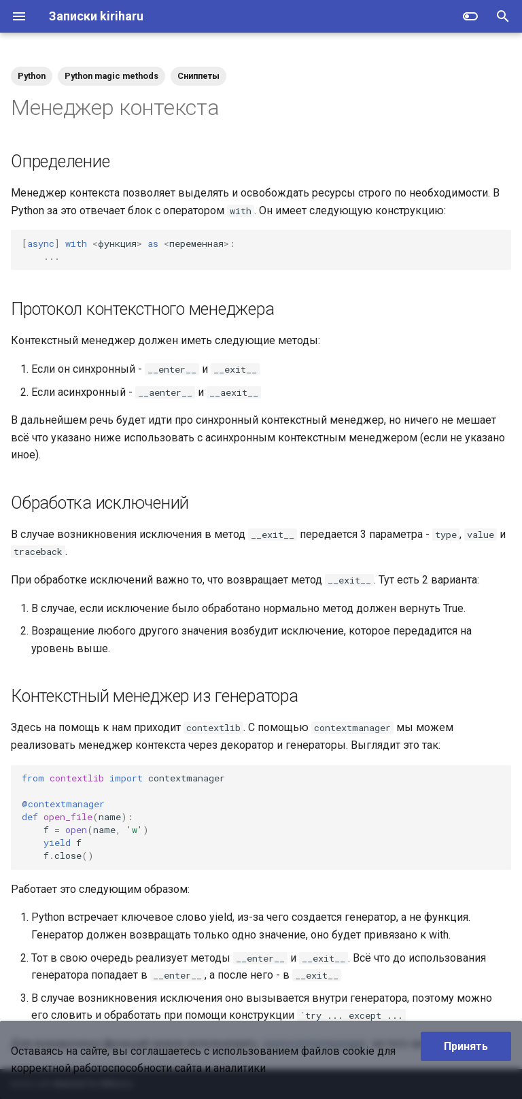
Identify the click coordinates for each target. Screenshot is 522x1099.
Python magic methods (111, 76)
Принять (466, 1046)
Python (32, 76)
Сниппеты (198, 76)
